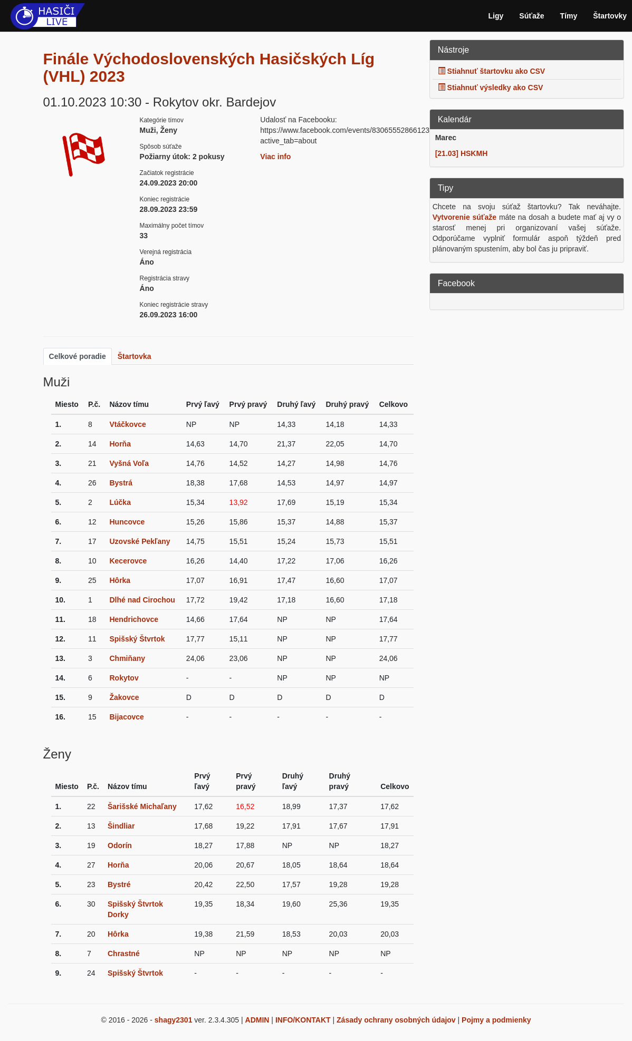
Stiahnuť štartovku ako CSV (491, 71)
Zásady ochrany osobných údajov (396, 1020)
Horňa (119, 444)
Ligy (496, 16)
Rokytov (123, 678)
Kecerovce (128, 561)
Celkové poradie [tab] (77, 356)
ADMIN (257, 1020)
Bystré (119, 884)
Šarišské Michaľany (142, 806)
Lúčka (119, 502)
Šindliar (121, 826)
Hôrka (119, 580)
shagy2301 (174, 1020)
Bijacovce (126, 717)
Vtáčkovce (127, 424)
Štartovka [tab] (134, 356)
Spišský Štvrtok (137, 639)
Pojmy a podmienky (496, 1020)
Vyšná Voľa (129, 463)
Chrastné (124, 953)
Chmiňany (127, 658)
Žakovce (124, 697)
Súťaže (531, 16)
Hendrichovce (133, 619)
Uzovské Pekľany (139, 541)
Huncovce (127, 522)
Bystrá (120, 483)
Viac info (275, 156)
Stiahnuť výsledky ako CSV (490, 87)
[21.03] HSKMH (461, 153)
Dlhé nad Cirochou (142, 600)
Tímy (569, 16)
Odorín (120, 845)
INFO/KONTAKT (303, 1020)
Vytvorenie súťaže (464, 217)
